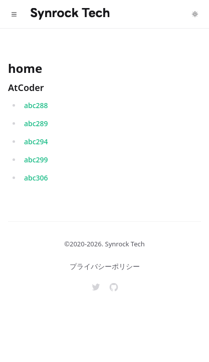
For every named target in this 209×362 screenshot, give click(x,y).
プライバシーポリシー (105, 266)
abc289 (36, 123)
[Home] (70, 14)
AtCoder (26, 87)
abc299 (36, 159)
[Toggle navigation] (14, 14)
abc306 (36, 178)
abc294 (36, 141)
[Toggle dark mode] (195, 14)
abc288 (36, 105)
